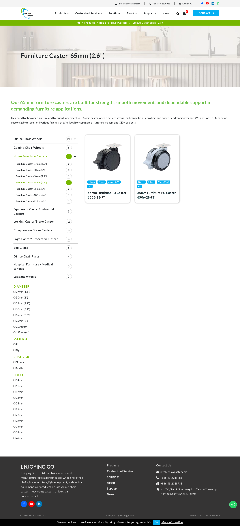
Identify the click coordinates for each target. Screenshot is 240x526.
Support (148, 13)
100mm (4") (23, 326)
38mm (19, 432)
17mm (19, 391)
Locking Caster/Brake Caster (33, 221)
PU (17, 344)
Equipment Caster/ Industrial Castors (33, 211)
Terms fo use (196, 515)
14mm (19, 380)
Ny (17, 350)
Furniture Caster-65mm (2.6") (31, 182)
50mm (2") (22, 297)
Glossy (20, 362)
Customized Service (87, 13)
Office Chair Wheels (27, 139)
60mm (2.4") (23, 309)
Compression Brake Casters (32, 230)
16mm (19, 386)
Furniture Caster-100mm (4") (31, 194)
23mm (19, 403)
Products (60, 13)
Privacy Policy (212, 515)
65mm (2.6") (23, 315)
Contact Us (206, 13)
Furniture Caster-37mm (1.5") (31, 163)
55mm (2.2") (23, 303)
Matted (20, 368)
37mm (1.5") (23, 291)
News (166, 13)
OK (156, 522)
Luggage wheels (24, 276)
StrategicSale (127, 515)
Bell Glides (20, 247)
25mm (19, 409)
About (130, 13)
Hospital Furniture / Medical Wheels (33, 267)
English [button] (184, 3)
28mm (19, 415)
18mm (19, 397)
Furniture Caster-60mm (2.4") (31, 176)
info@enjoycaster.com (129, 3)
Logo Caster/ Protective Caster (35, 239)
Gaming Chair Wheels (28, 147)
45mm (19, 438)
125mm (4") (23, 332)
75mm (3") (22, 320)
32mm (19, 420)
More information (172, 522)
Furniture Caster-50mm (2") (30, 169)
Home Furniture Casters (113, 22)
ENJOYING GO (37, 515)
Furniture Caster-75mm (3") (30, 188)
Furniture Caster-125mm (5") (31, 201)
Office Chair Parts (26, 256)
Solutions (114, 13)
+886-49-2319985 (161, 3)
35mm (19, 426)
